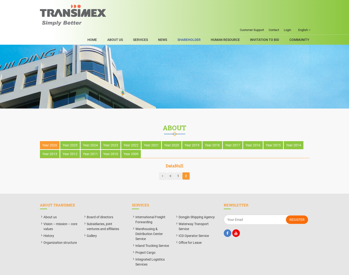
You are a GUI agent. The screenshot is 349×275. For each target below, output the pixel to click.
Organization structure (60, 229)
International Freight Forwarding (150, 206)
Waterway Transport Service (194, 213)
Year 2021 (151, 132)
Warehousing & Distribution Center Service (149, 221)
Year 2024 (90, 132)
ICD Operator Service (194, 223)
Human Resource (231, 21)
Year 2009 (131, 141)
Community (299, 21)
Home (114, 21)
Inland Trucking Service (152, 233)
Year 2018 (212, 132)
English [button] (304, 4)
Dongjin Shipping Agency (197, 204)
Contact (274, 4)
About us (50, 204)
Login (287, 4)
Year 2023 (110, 132)
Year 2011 (90, 141)
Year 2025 (70, 132)
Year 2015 (273, 132)
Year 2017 (232, 132)
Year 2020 (171, 132)
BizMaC (217, 269)
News (175, 21)
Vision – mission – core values (60, 213)
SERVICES (156, 21)
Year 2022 (131, 132)
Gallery (92, 223)
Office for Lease (190, 229)
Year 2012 (70, 141)
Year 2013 (49, 141)
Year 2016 (253, 132)
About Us (134, 21)
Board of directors (100, 204)
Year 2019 (192, 132)
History (48, 223)
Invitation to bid (267, 21)
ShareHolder (198, 21)
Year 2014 (293, 132)
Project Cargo (145, 239)
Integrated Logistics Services (150, 248)
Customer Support (252, 4)
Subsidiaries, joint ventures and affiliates (103, 213)
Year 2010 (110, 141)
